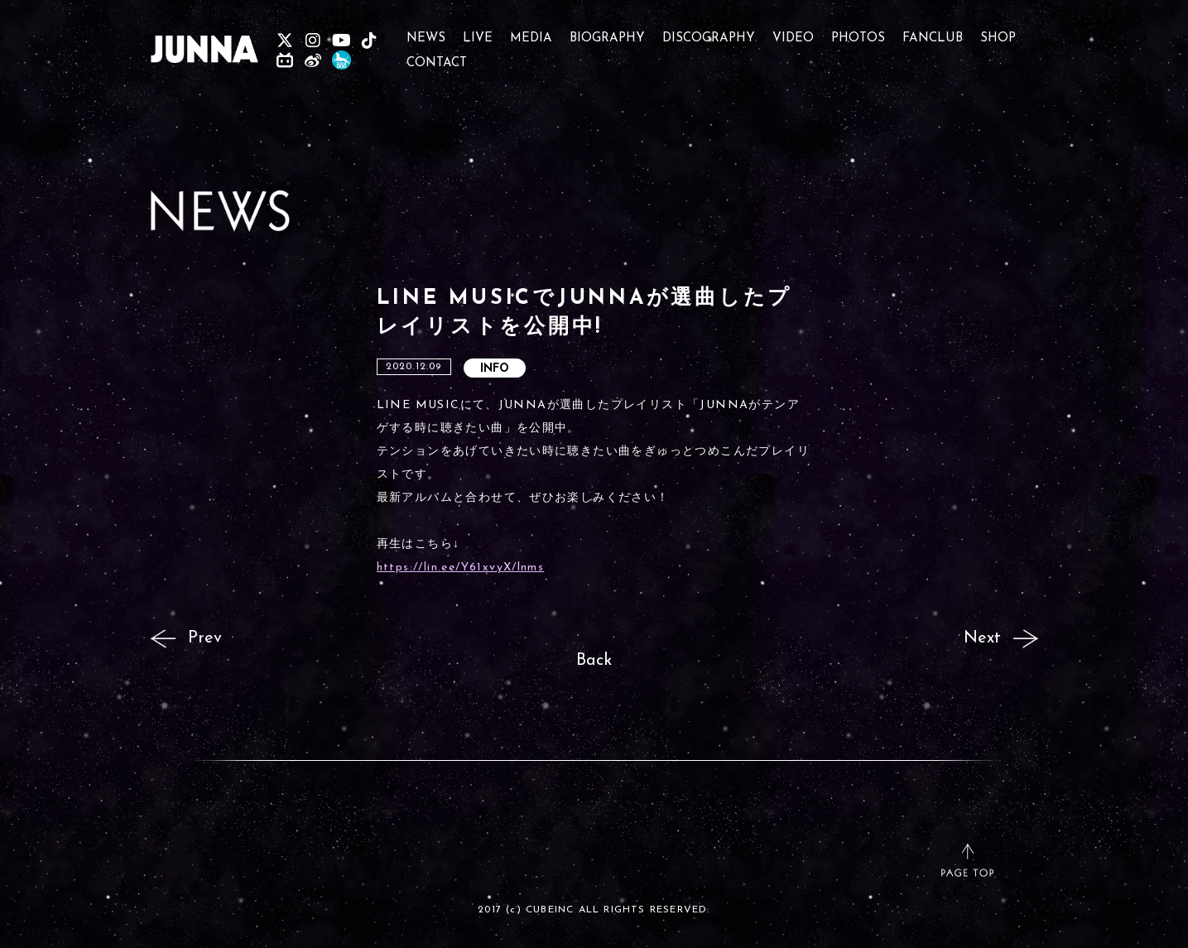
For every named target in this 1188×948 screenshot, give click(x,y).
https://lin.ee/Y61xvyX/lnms (461, 567)
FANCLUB (932, 31)
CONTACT (436, 56)
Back (594, 660)
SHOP (998, 31)
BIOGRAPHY (607, 31)
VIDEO (793, 31)
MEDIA (531, 31)
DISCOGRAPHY (708, 31)
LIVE (478, 31)
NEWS (425, 31)
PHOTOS (858, 31)
